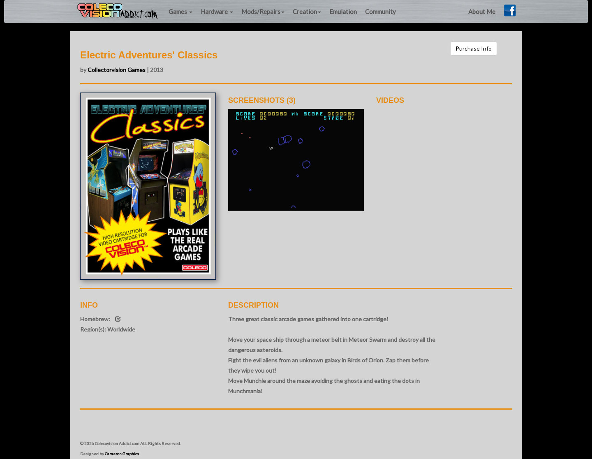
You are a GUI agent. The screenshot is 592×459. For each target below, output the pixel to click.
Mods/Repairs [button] (262, 11)
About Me (481, 11)
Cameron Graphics (122, 453)
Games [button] (180, 11)
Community (380, 11)
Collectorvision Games (117, 69)
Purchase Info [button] (474, 48)
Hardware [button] (217, 11)
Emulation (343, 11)
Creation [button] (307, 11)
